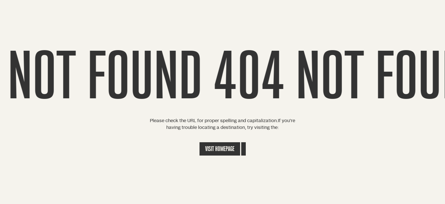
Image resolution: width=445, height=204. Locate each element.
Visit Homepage (219, 149)
